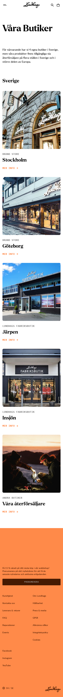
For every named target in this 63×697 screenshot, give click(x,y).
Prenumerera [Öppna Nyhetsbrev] (31, 582)
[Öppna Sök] (52, 5)
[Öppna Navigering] (4, 5)
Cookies (36, 639)
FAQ (4, 617)
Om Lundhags (39, 595)
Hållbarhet (38, 603)
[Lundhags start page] (31, 5)
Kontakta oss (8, 603)
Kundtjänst (7, 595)
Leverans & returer (11, 610)
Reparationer (8, 625)
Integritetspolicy (40, 632)
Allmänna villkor (40, 625)
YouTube (6, 665)
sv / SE (7, 688)
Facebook (7, 650)
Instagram (7, 658)
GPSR (35, 617)
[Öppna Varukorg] (58, 5)
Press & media (39, 610)
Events (5, 632)
